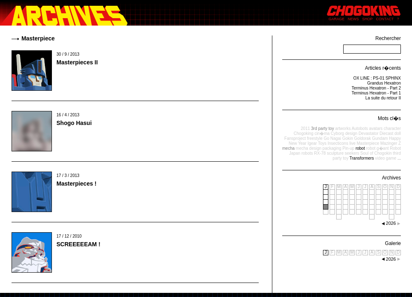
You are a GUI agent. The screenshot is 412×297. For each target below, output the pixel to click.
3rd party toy (322, 128)
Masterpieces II (77, 62)
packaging (332, 148)
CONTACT (385, 19)
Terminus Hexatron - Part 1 (376, 93)
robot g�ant (377, 148)
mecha (288, 148)
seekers (352, 153)
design (351, 133)
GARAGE (337, 19)
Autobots (359, 128)
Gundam (380, 138)
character (392, 128)
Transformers (361, 158)
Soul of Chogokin (376, 153)
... (399, 158)
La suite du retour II (383, 98)
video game (385, 158)
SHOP (367, 19)
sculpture (335, 153)
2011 (305, 128)
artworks (343, 128)
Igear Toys (316, 143)
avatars (376, 128)
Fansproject (295, 138)
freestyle (315, 138)
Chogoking (304, 133)
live (352, 143)
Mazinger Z (390, 143)
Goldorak (362, 138)
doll (397, 133)
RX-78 (319, 153)
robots (307, 153)
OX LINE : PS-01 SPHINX (377, 78)
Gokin (347, 138)
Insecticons (338, 143)
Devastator (368, 133)
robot (360, 148)
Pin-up (348, 148)
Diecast (386, 133)
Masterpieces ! (76, 183)
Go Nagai (332, 138)
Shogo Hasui (74, 123)
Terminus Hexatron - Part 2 (376, 88)
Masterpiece (368, 143)
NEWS (353, 19)
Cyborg (337, 133)
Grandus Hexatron (384, 83)
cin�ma (322, 133)
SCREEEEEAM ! (78, 244)
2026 (391, 259)
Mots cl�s (389, 118)
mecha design (308, 148)
